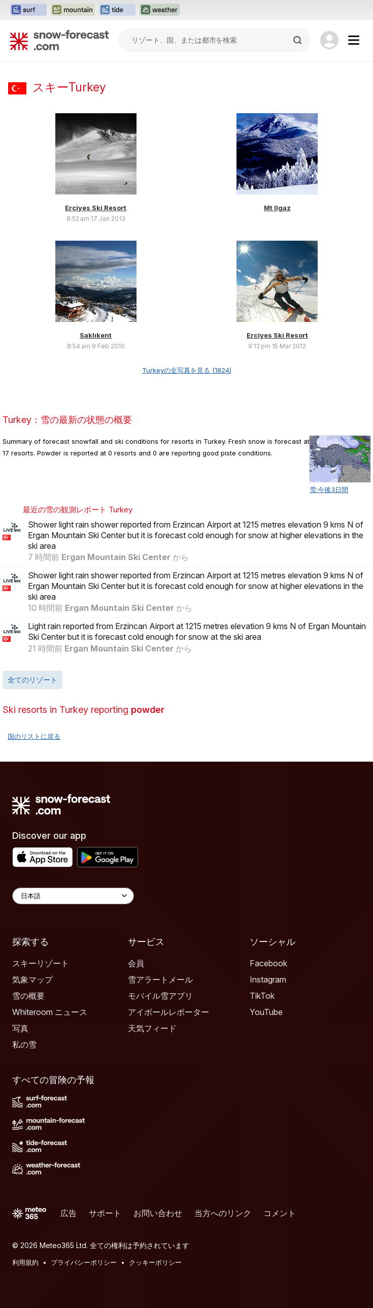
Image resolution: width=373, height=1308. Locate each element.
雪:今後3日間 (329, 489)
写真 (20, 1028)
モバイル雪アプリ (160, 996)
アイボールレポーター (168, 1012)
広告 (68, 1213)
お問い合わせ (157, 1213)
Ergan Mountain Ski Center (116, 557)
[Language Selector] (73, 896)
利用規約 (25, 1262)
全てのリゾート (32, 679)
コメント (279, 1213)
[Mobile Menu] (354, 40)
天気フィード (152, 1028)
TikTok (262, 996)
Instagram (268, 979)
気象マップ (32, 979)
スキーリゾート (40, 963)
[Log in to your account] (329, 40)
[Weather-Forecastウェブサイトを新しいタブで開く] (160, 10)
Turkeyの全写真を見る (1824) (186, 370)
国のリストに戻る (34, 736)
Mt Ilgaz (277, 208)
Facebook (268, 963)
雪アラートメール (160, 979)
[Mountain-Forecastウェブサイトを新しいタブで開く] (73, 10)
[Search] (298, 40)
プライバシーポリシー (84, 1262)
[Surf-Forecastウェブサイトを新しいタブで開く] (28, 10)
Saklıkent (96, 335)
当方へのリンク (222, 1213)
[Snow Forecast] (59, 40)
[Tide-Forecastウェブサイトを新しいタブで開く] (117, 10)
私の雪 (24, 1044)
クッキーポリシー (155, 1262)
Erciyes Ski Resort (95, 208)
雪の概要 (28, 996)
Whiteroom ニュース (49, 1012)
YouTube (266, 1012)
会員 (136, 963)
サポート (105, 1213)
